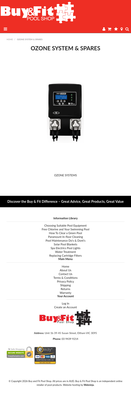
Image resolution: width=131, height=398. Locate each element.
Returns (65, 289)
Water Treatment (65, 251)
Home (10, 39)
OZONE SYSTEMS (65, 175)
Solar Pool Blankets (65, 244)
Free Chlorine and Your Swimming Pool (65, 229)
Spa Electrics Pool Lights (65, 248)
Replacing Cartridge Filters (65, 255)
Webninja (89, 384)
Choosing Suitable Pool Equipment (65, 225)
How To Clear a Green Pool (65, 233)
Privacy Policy (65, 281)
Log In (65, 303)
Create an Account (65, 307)
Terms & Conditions (65, 277)
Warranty (65, 292)
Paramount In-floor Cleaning (65, 236)
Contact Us (65, 274)
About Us (65, 270)
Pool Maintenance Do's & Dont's (65, 240)
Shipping (65, 285)
